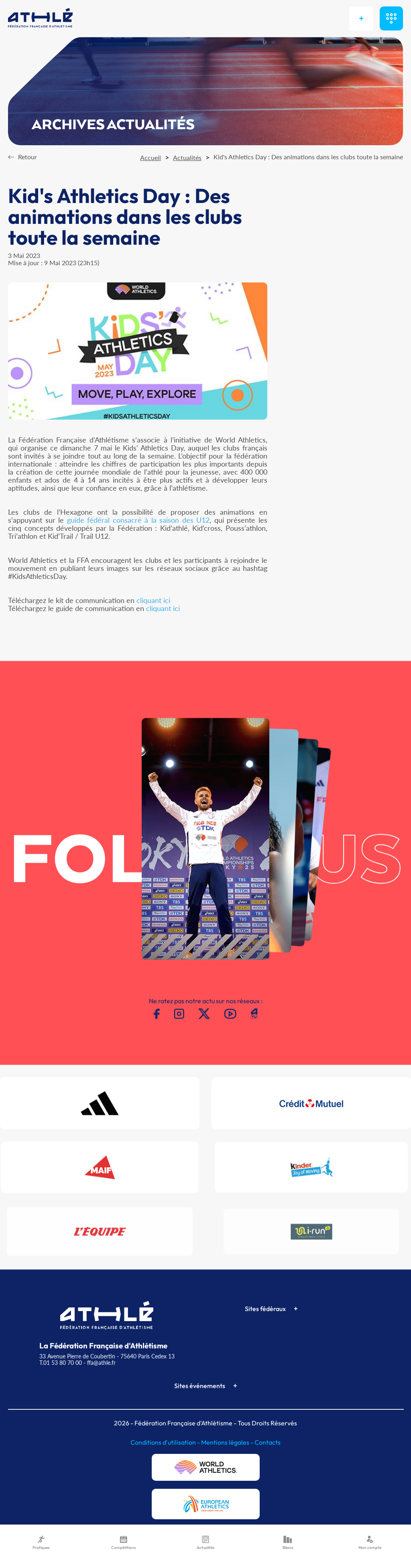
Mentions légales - (227, 1442)
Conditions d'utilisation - (165, 1442)
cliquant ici (153, 600)
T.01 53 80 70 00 (60, 1362)
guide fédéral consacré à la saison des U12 (138, 520)
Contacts (267, 1442)
